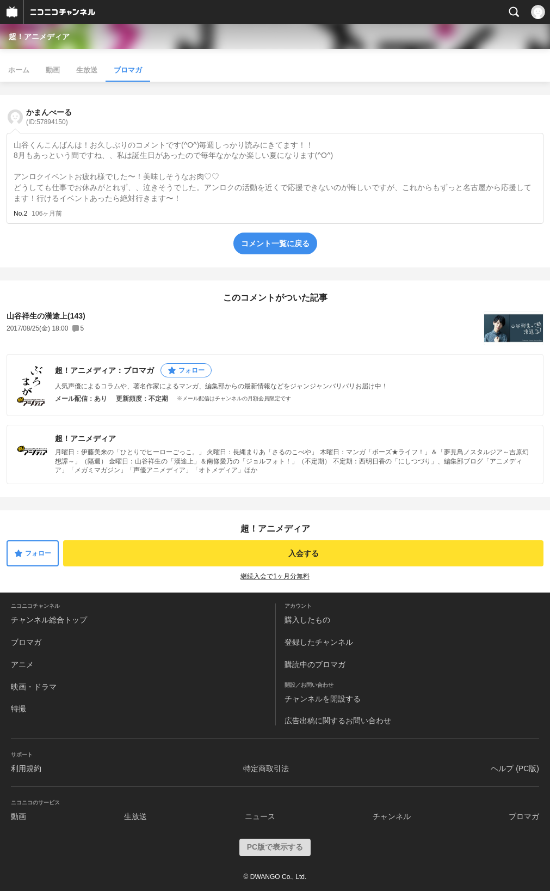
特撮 (18, 708)
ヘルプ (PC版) (515, 768)
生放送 (86, 70)
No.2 (20, 213)
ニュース (260, 816)
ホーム (18, 70)
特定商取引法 (266, 768)
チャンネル (392, 816)
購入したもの (307, 619)
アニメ (22, 664)
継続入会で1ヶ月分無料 (275, 576)
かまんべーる (49, 117)
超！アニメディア (39, 36)
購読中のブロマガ (315, 664)
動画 (53, 70)
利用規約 (26, 768)
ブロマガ (128, 70)
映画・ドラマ (34, 686)
